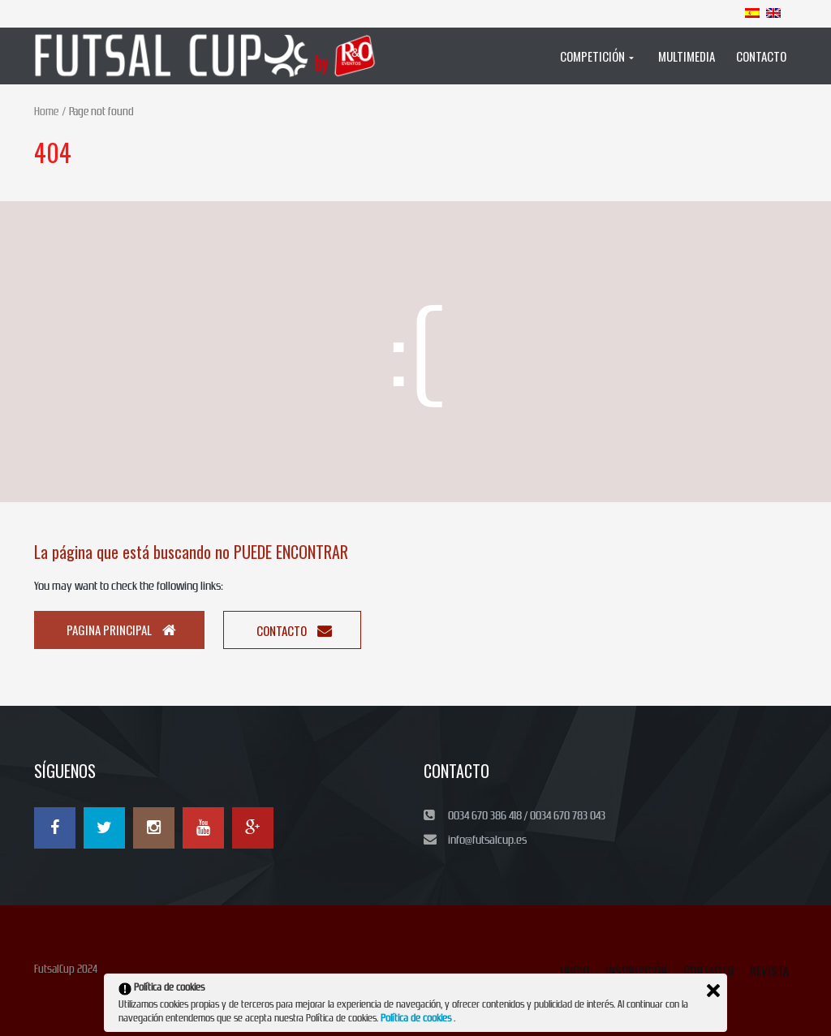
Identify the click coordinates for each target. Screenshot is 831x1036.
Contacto (294, 630)
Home (46, 111)
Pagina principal (121, 629)
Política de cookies (417, 1018)
